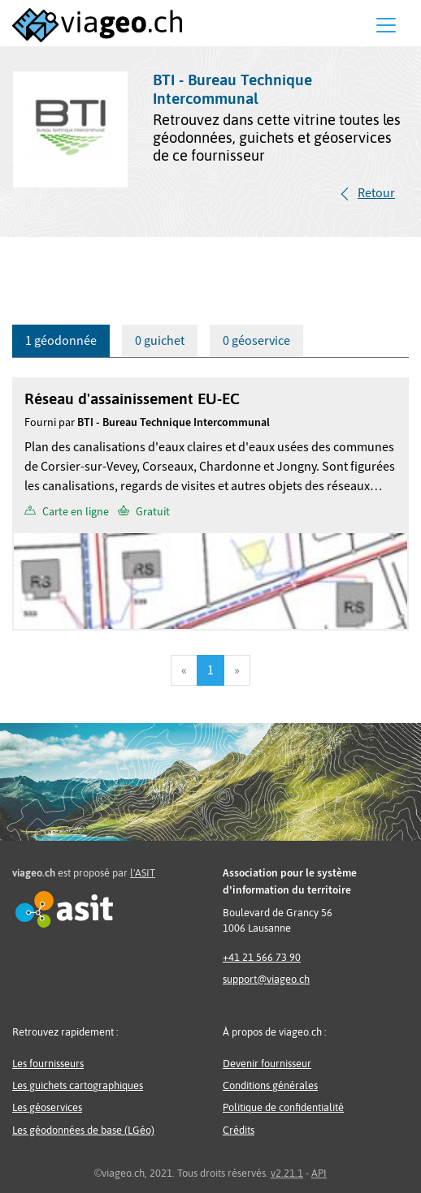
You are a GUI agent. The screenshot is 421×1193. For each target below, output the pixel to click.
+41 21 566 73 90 (262, 957)
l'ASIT (142, 873)
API (319, 1173)
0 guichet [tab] (159, 341)
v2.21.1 (287, 1173)
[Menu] (386, 25)
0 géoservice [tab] (256, 341)
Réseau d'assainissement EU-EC (132, 398)
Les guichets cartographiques (77, 1085)
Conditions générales (270, 1085)
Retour (376, 193)
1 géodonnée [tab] (61, 341)
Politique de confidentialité (283, 1107)
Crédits (238, 1130)
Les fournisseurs (48, 1063)
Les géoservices (47, 1107)
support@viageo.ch (266, 979)
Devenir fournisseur (267, 1063)
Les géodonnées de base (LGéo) (83, 1130)
